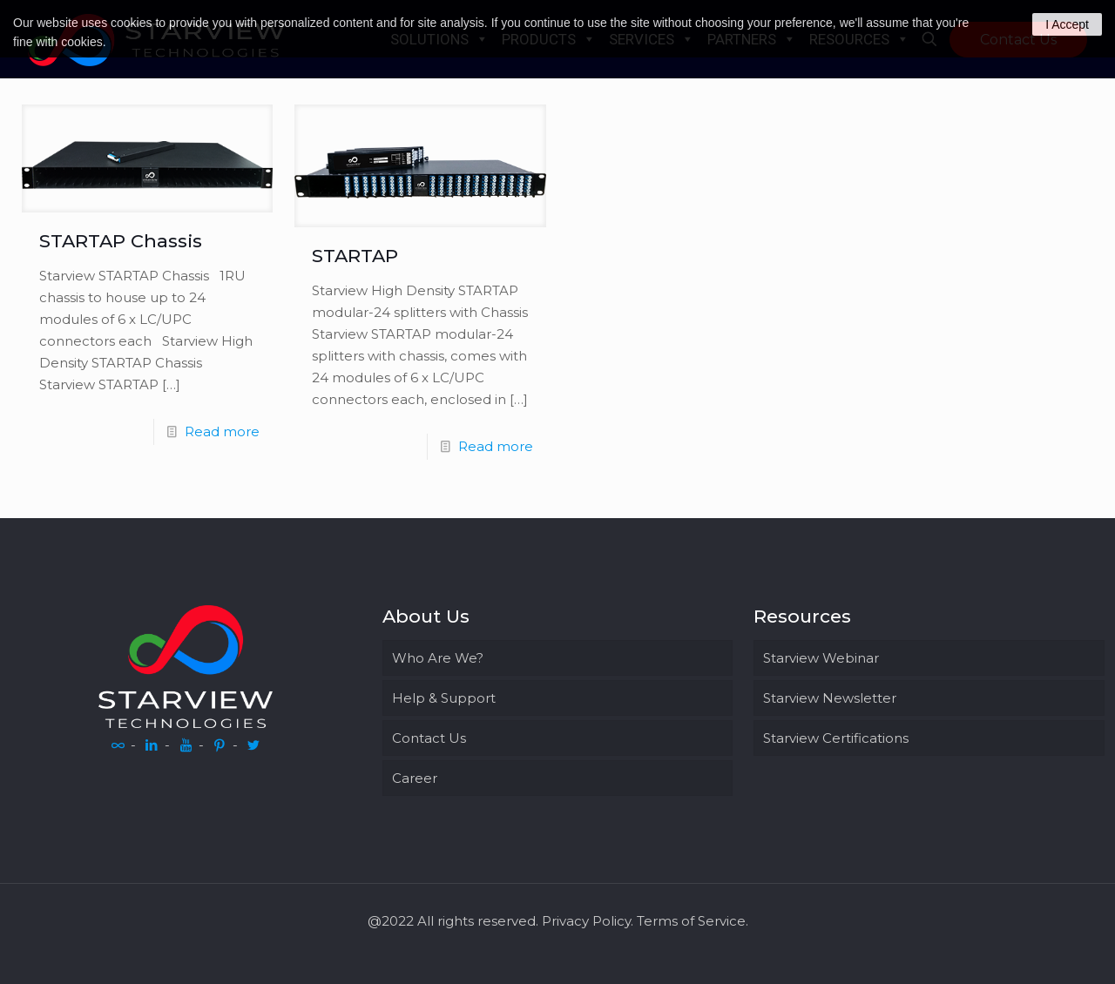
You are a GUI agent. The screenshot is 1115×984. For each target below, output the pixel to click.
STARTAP (355, 255)
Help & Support (444, 698)
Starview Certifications (836, 738)
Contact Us (429, 738)
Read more (222, 431)
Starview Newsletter (829, 698)
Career (414, 778)
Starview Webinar (821, 658)
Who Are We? (437, 658)
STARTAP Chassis (123, 241)
